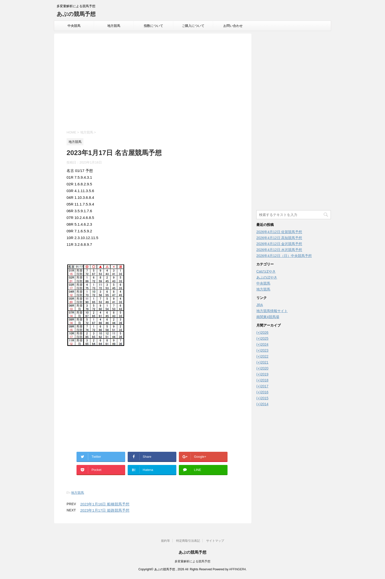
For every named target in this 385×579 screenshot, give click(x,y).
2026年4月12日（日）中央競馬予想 (284, 256)
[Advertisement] (153, 82)
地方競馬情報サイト (272, 311)
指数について (153, 26)
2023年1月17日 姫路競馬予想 (104, 510)
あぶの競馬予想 (76, 14)
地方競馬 (113, 26)
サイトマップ (215, 540)
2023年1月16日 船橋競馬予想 (104, 504)
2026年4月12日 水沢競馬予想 (279, 250)
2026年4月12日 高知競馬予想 (279, 238)
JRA (259, 305)
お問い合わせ (233, 26)
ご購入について (193, 26)
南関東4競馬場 (267, 317)
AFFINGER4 (237, 569)
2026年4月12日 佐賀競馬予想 (279, 232)
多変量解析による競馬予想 (192, 561)
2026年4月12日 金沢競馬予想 (279, 244)
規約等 (165, 540)
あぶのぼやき (266, 277)
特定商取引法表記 (188, 540)
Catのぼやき (266, 271)
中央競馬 (74, 26)
